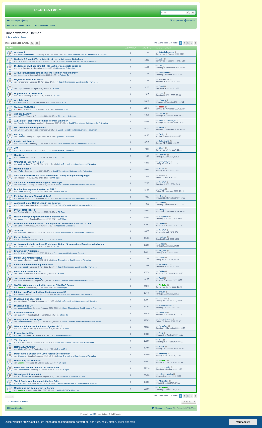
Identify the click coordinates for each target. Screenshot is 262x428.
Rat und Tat (64, 75)
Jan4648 (21, 185)
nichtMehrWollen (24, 377)
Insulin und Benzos (24, 141)
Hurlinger (21, 239)
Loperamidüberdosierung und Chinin (33, 264)
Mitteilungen (63, 109)
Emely (20, 130)
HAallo (20, 171)
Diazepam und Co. (23, 305)
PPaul (20, 198)
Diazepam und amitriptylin (28, 319)
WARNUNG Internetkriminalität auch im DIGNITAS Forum (44, 285)
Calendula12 (23, 144)
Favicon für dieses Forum (27, 271)
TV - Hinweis (20, 340)
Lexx (20, 96)
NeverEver (22, 329)
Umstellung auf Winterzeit (27, 360)
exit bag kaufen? (23, 114)
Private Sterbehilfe (24, 333)
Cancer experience (24, 312)
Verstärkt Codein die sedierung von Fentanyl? (38, 182)
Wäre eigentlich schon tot (27, 374)
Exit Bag (18, 134)
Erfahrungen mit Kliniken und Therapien (70, 253)
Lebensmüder (23, 370)
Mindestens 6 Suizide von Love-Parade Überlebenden (42, 353)
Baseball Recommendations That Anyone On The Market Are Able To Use (52, 223)
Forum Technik (22, 237)
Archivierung (21, 100)
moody (20, 260)
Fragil (20, 89)
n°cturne (21, 102)
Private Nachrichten (24, 210)
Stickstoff (19, 230)
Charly (20, 150)
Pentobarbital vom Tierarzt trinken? (32, 196)
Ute (19, 68)
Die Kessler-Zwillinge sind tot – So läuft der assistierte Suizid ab (47, 66)
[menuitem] (24, 21)
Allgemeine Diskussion (65, 68)
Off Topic (55, 89)
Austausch (19, 52)
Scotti (20, 281)
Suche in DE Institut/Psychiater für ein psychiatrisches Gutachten (48, 59)
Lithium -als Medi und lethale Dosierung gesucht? (40, 292)
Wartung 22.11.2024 (24, 107)
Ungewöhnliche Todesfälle (28, 93)
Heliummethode (22, 168)
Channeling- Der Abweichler (28, 162)
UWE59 (21, 116)
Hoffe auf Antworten (24, 347)
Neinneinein (22, 75)
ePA (16, 148)
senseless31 (23, 267)
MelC (20, 335)
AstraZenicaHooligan (26, 123)
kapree (20, 192)
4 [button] (191, 42)
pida (19, 342)
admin (20, 109)
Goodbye (19, 155)
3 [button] (187, 42)
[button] (195, 43)
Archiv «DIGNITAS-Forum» (74, 377)
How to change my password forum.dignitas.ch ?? (40, 216)
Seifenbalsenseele (25, 54)
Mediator (21, 287)
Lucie (20, 61)
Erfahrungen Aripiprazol (26, 251)
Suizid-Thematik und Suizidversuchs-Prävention (87, 54)
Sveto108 (21, 315)
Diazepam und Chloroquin (27, 299)
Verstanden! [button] (243, 422)
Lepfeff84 (21, 157)
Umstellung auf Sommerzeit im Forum (34, 388)
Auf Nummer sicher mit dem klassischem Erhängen (41, 120)
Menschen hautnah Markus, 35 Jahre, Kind (36, 367)
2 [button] (184, 42)
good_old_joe (23, 164)
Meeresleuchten (24, 308)
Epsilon (21, 137)
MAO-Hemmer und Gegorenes (30, 127)
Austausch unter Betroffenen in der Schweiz (37, 203)
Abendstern (22, 383)
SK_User (21, 253)
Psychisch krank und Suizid (28, 79)
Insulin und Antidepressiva (28, 258)
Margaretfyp (23, 219)
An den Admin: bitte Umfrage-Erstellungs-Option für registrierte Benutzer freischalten (59, 244)
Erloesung (22, 356)
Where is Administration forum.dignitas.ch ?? (38, 326)
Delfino (20, 205)
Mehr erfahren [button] (126, 421)
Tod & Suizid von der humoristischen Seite (36, 381)
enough (21, 294)
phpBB (92, 414)
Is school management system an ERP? (35, 189)
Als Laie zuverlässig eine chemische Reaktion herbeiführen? (46, 73)
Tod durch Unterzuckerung (28, 278)
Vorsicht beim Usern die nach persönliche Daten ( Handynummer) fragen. (52, 175)
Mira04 (20, 349)
